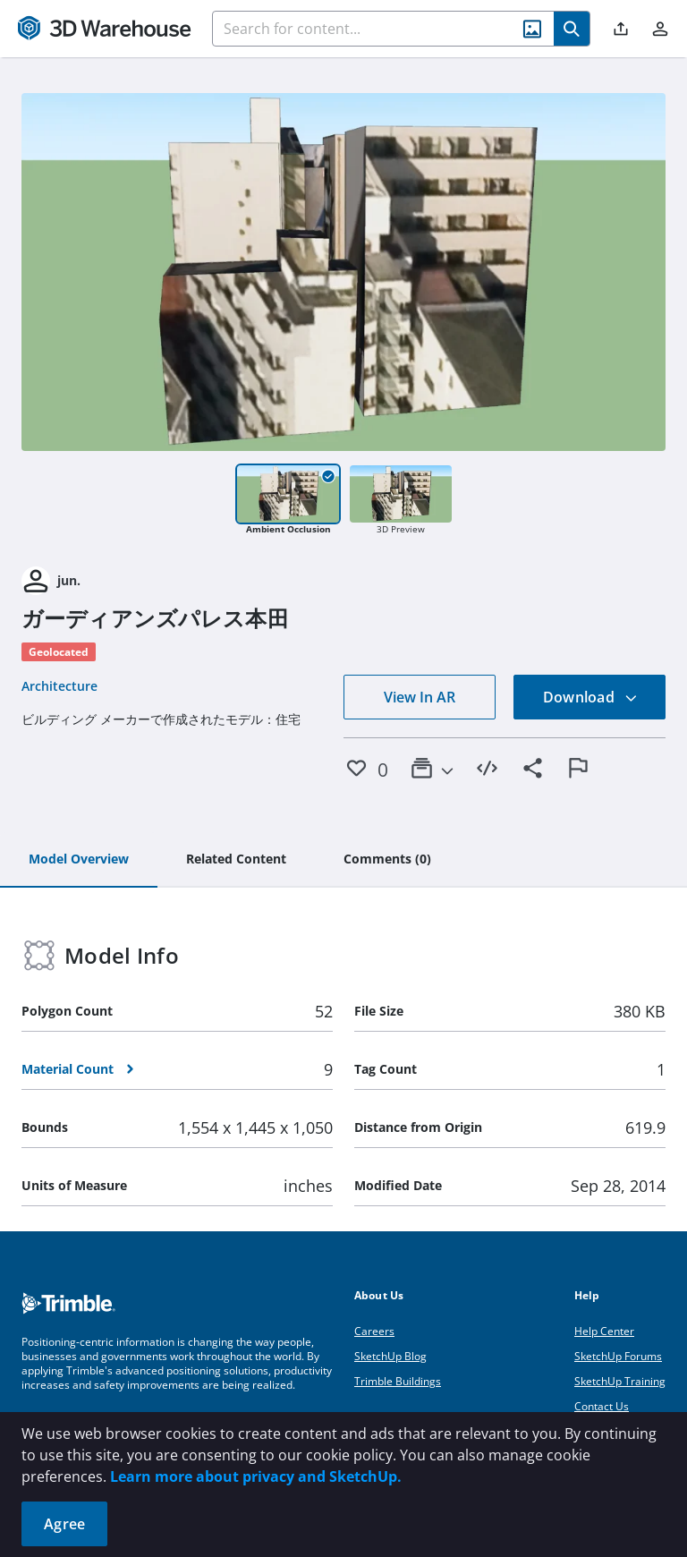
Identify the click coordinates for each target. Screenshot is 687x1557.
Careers (374, 1331)
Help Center (604, 1331)
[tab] (78, 860)
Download (590, 697)
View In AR (419, 697)
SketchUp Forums (618, 1356)
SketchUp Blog (390, 1356)
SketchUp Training (620, 1381)
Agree (64, 1524)
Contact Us (601, 1406)
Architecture (59, 685)
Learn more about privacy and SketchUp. (256, 1476)
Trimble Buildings (397, 1381)
